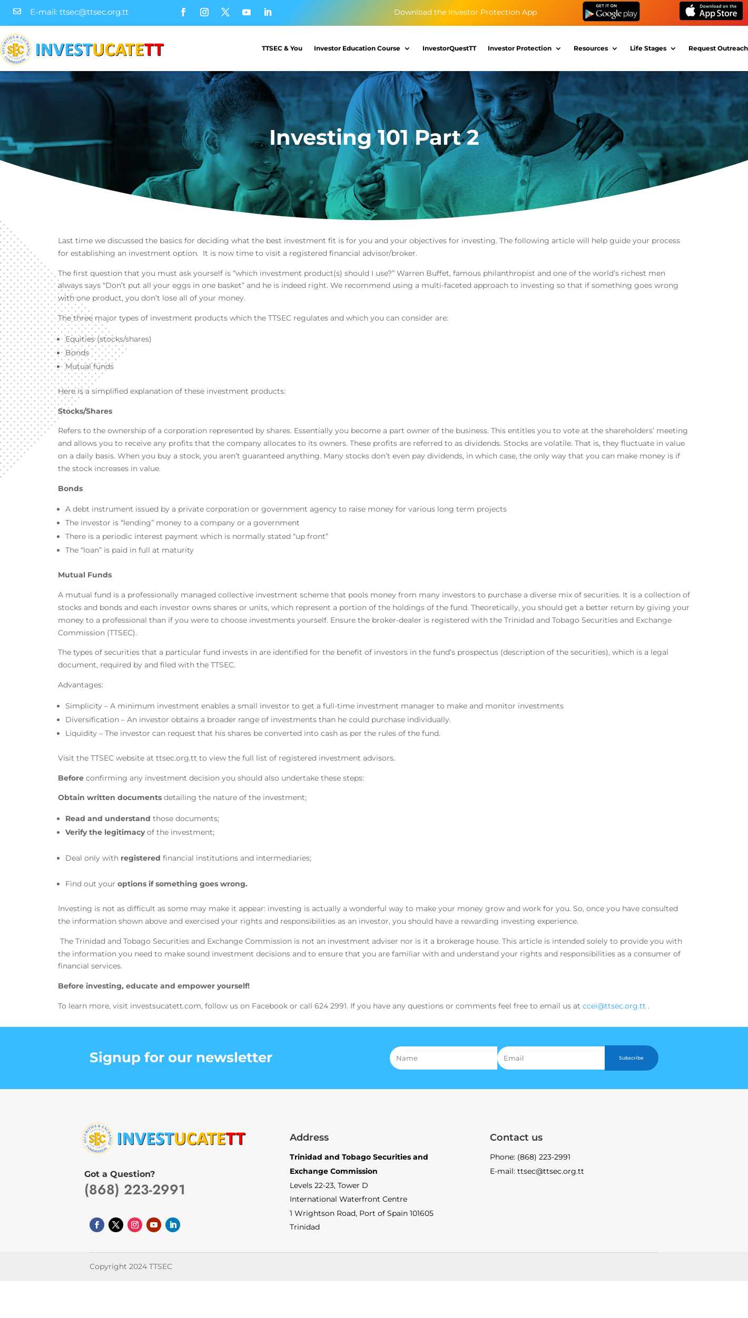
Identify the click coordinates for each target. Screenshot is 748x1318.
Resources (591, 48)
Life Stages (648, 48)
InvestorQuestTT (449, 48)
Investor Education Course (357, 48)
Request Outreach (718, 48)
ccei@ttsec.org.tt (614, 1006)
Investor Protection (520, 48)
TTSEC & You (282, 48)
